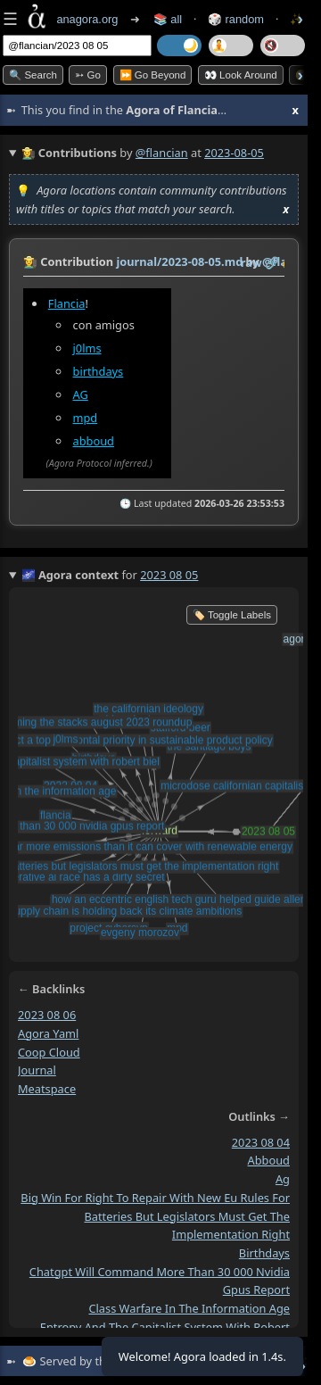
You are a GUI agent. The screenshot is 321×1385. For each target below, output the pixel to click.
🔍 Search (33, 75)
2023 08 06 (47, 1015)
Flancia (67, 303)
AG (80, 394)
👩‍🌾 (30, 261)
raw (251, 262)
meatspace (47, 1089)
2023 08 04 (261, 1141)
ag (283, 1179)
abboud (93, 441)
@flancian (162, 153)
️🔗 (272, 262)
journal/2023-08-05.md (179, 261)
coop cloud (49, 1051)
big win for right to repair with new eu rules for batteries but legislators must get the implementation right (155, 1215)
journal (37, 1070)
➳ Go (88, 75)
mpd (85, 418)
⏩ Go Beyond (152, 75)
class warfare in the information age (189, 1308)
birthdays (98, 371)
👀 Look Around (240, 75)
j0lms (87, 348)
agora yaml (48, 1032)
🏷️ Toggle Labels (232, 615)
